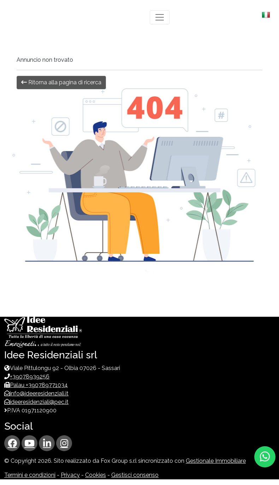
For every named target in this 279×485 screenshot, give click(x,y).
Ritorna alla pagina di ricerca (61, 82)
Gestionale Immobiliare (216, 460)
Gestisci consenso (135, 475)
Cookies (95, 475)
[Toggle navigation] (160, 17)
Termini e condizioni (29, 475)
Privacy (70, 475)
